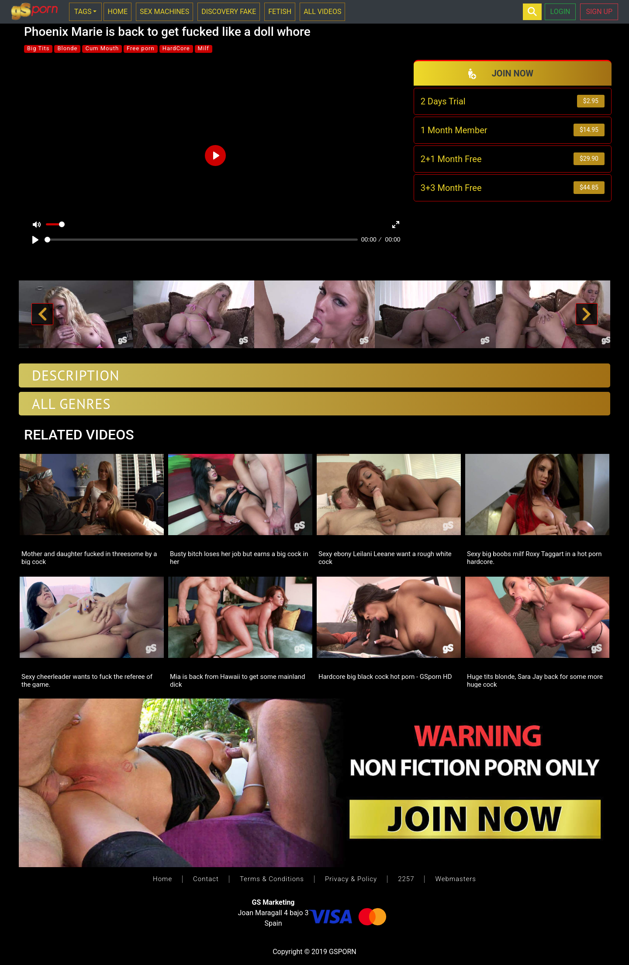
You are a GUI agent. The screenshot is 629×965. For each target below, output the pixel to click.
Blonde (67, 48)
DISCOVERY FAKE (228, 11)
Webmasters (455, 879)
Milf (203, 48)
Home (162, 879)
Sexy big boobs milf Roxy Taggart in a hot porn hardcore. (534, 557)
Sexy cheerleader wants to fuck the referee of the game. (86, 680)
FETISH (279, 11)
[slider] (201, 239)
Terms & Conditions (272, 879)
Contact (206, 879)
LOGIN (560, 11)
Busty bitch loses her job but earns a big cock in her (239, 557)
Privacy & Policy (351, 879)
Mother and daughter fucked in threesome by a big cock (89, 557)
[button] (42, 314)
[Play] (35, 240)
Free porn (141, 48)
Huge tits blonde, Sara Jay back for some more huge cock (535, 680)
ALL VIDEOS (322, 11)
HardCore (176, 48)
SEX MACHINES (164, 11)
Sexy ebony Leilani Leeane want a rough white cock (385, 557)
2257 (406, 879)
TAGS (83, 11)
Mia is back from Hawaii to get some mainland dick (237, 680)
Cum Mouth (102, 48)
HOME (117, 11)
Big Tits (38, 48)
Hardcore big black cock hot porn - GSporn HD (385, 677)
